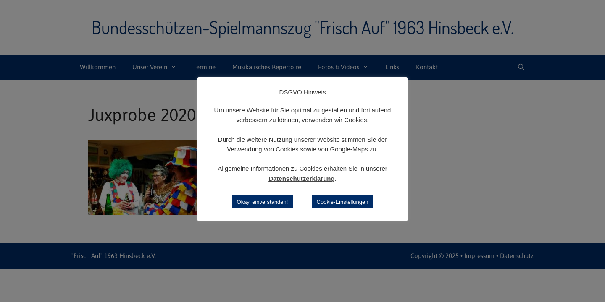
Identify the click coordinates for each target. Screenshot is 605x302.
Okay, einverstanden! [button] (262, 202)
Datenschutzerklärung (301, 178)
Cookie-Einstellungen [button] (342, 202)
